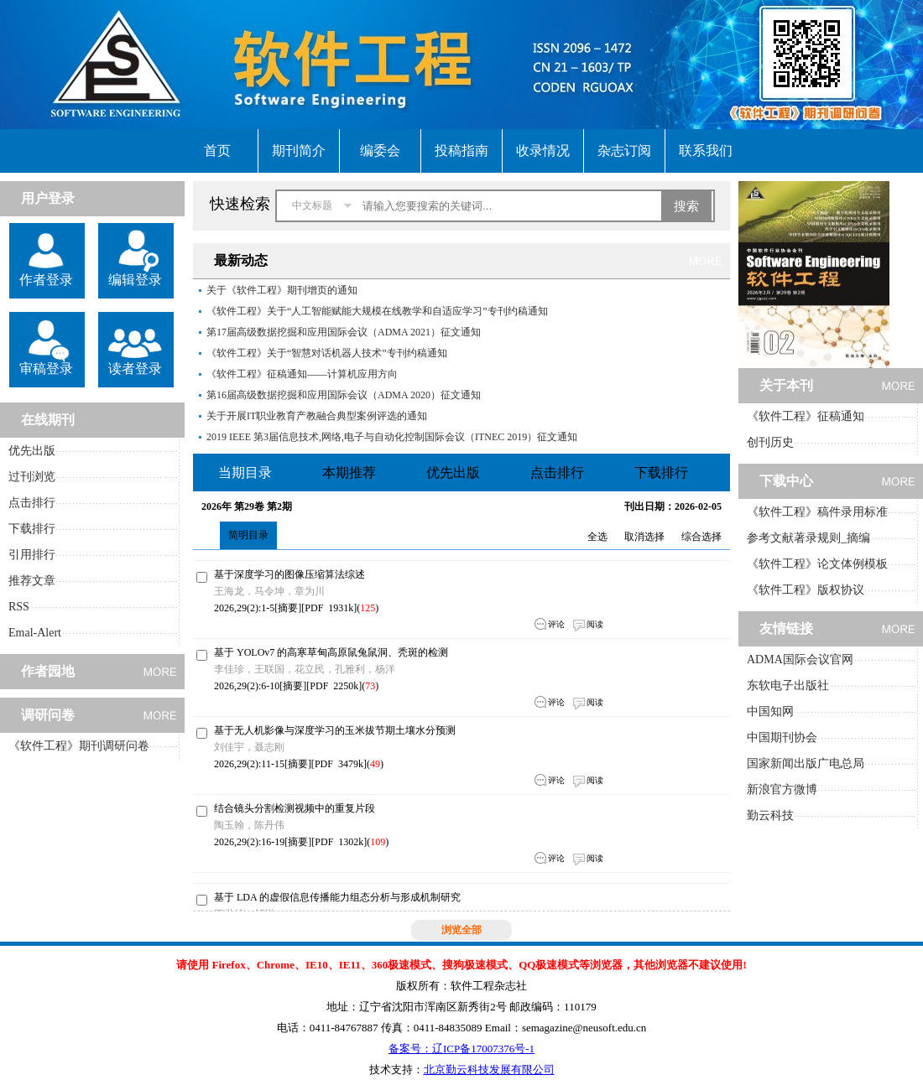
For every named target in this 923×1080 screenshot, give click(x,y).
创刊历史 (770, 442)
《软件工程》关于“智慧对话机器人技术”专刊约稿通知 (326, 353)
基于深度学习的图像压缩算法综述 (289, 574)
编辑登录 (135, 280)
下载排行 (31, 528)
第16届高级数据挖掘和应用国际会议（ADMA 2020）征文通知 (343, 395)
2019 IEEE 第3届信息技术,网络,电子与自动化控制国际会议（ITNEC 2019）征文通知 (391, 437)
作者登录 (46, 280)
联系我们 (706, 150)
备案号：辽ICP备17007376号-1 (461, 1048)
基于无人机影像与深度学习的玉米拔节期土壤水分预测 (335, 730)
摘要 (288, 608)
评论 (556, 624)
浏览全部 (461, 930)
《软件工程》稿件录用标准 (817, 512)
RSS (18, 606)
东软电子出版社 (788, 685)
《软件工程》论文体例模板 (817, 564)
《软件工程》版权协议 (805, 590)
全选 (597, 537)
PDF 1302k (339, 842)
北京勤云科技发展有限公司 (489, 1069)
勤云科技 (770, 815)
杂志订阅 (624, 150)
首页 (217, 150)
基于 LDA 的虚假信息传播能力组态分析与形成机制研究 (337, 897)
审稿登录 (46, 368)
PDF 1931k (329, 608)
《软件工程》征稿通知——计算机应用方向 (302, 374)
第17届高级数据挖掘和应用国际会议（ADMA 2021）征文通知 (343, 332)
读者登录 (135, 368)
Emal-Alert (34, 632)
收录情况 (543, 150)
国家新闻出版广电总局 (805, 763)
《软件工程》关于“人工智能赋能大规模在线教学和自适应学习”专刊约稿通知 (377, 311)
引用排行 (31, 554)
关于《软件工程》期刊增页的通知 (281, 290)
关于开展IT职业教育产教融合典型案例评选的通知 (316, 416)
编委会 (380, 150)
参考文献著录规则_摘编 (808, 538)
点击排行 (31, 502)
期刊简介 (299, 150)
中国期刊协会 (782, 737)
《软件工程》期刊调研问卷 (78, 746)
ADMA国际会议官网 (800, 659)
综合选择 (701, 537)
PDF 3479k (339, 764)
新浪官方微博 (782, 789)
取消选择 (644, 537)
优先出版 (31, 450)
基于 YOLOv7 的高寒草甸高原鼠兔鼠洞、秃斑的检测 (331, 652)
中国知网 (770, 711)
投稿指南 (461, 150)
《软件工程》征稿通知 (805, 416)
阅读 (595, 624)
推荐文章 (31, 580)
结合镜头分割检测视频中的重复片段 (294, 808)
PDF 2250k (334, 686)
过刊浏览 (31, 476)
